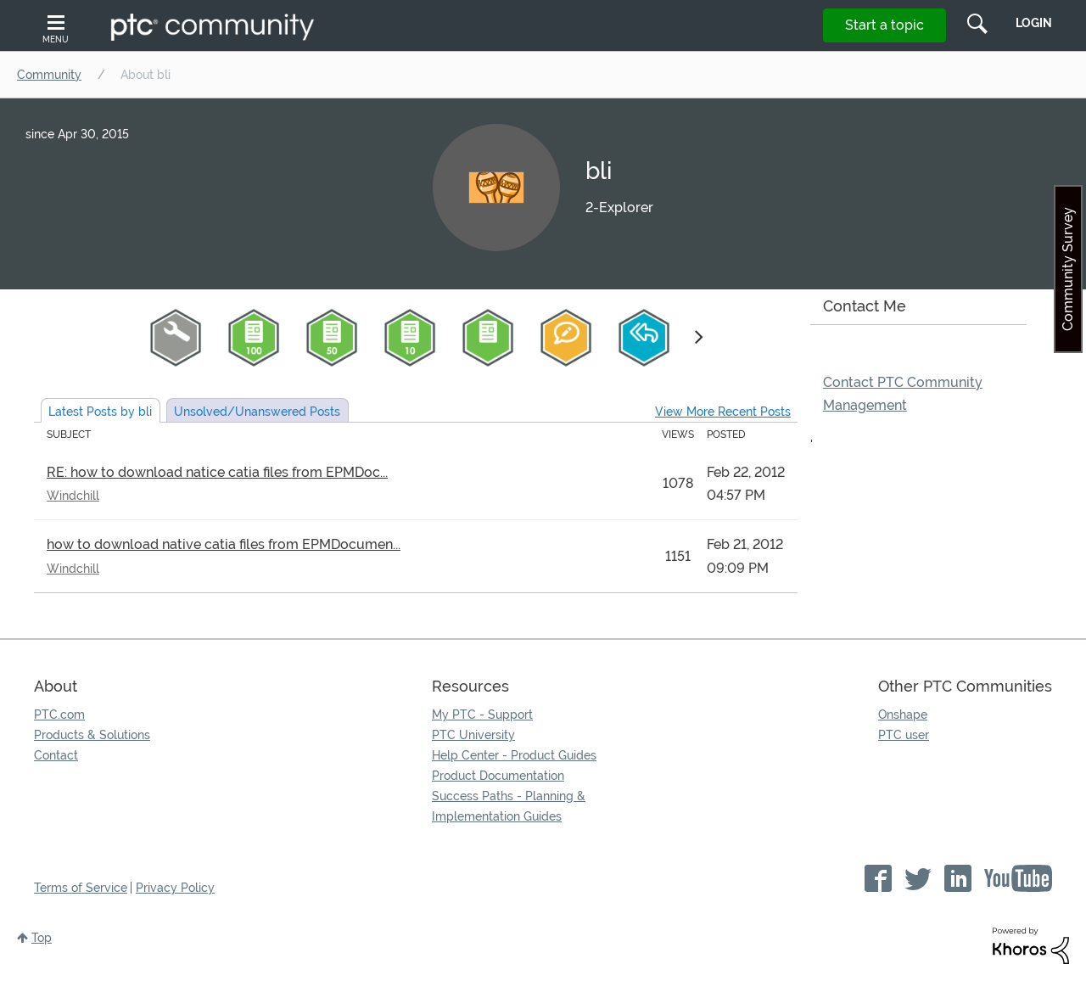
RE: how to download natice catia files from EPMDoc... (217, 472)
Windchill (73, 495)
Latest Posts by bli (100, 411)
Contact (56, 755)
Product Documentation (498, 775)
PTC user (903, 735)
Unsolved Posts (257, 411)
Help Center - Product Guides (514, 755)
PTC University (473, 735)
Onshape (902, 714)
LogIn (1034, 23)
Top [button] (41, 938)
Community (49, 74)
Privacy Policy (175, 888)
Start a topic (884, 25)
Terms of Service (80, 888)
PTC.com (59, 714)
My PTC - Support (482, 714)
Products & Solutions (92, 735)
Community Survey (1068, 269)
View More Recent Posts (723, 411)
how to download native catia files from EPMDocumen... (223, 544)
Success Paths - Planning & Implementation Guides (508, 806)
